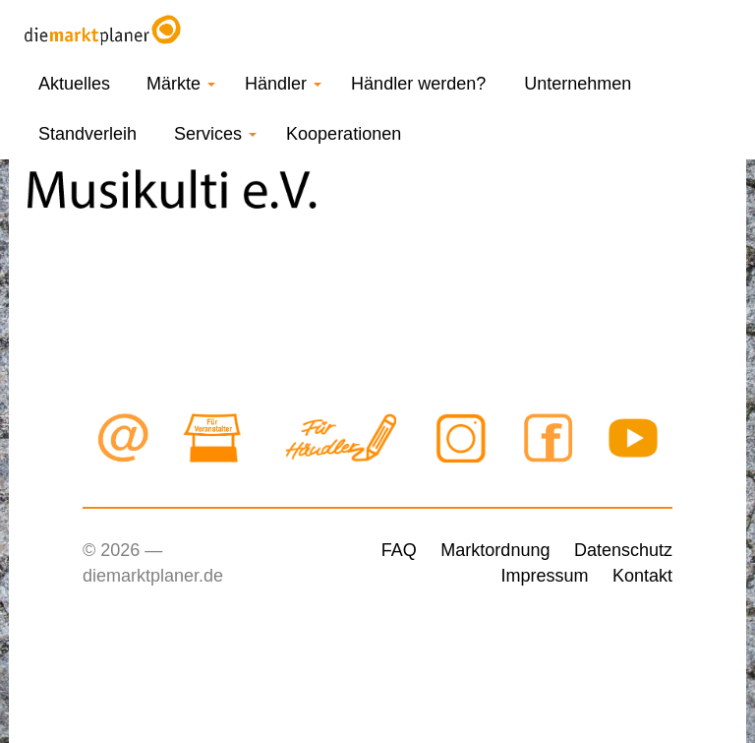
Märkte (180, 83)
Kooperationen (343, 134)
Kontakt (642, 576)
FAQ (399, 550)
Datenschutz (623, 550)
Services (215, 134)
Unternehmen (577, 83)
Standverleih (87, 134)
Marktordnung (495, 550)
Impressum (544, 576)
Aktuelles (74, 83)
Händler (283, 83)
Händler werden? (418, 83)
